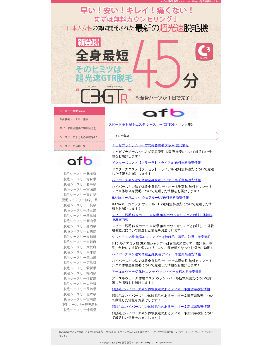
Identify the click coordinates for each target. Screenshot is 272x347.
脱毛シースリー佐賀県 (79, 278)
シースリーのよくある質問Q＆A (79, 137)
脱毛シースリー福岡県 (79, 273)
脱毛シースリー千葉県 (79, 205)
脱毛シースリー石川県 (79, 231)
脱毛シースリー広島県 (79, 263)
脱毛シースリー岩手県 (79, 184)
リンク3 (199, 331)
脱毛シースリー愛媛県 (79, 268)
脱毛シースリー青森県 (79, 179)
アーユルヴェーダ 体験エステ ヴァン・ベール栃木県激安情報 (157, 271)
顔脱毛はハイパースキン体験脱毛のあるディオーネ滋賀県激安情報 (161, 289)
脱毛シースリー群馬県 (79, 215)
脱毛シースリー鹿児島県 (80, 304)
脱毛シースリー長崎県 (79, 289)
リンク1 (179, 331)
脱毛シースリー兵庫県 (79, 252)
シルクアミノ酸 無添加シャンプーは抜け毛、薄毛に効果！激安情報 (161, 237)
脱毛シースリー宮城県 (79, 189)
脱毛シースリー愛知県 (79, 236)
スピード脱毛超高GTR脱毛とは (78, 128)
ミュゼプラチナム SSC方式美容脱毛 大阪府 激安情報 (150, 145)
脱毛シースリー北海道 (79, 174)
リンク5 (63, 336)
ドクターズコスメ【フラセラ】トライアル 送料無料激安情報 (156, 162)
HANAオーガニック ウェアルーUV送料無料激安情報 (150, 197)
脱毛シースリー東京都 (79, 195)
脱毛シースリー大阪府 (79, 247)
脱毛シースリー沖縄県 (79, 310)
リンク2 (189, 331)
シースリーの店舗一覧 (73, 146)
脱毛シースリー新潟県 (79, 221)
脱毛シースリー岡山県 (79, 257)
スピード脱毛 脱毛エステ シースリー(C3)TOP (142, 124)
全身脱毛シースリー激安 (74, 119)
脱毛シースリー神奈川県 (80, 200)
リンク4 (208, 331)
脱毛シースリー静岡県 (79, 226)
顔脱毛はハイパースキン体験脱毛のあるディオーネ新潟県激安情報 (161, 306)
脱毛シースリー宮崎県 (79, 299)
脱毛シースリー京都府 (79, 242)
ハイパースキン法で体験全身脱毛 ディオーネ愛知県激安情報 (156, 254)
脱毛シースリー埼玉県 (79, 210)
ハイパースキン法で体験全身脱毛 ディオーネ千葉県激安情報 (156, 180)
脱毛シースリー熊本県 (79, 294)
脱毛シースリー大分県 (79, 283)
